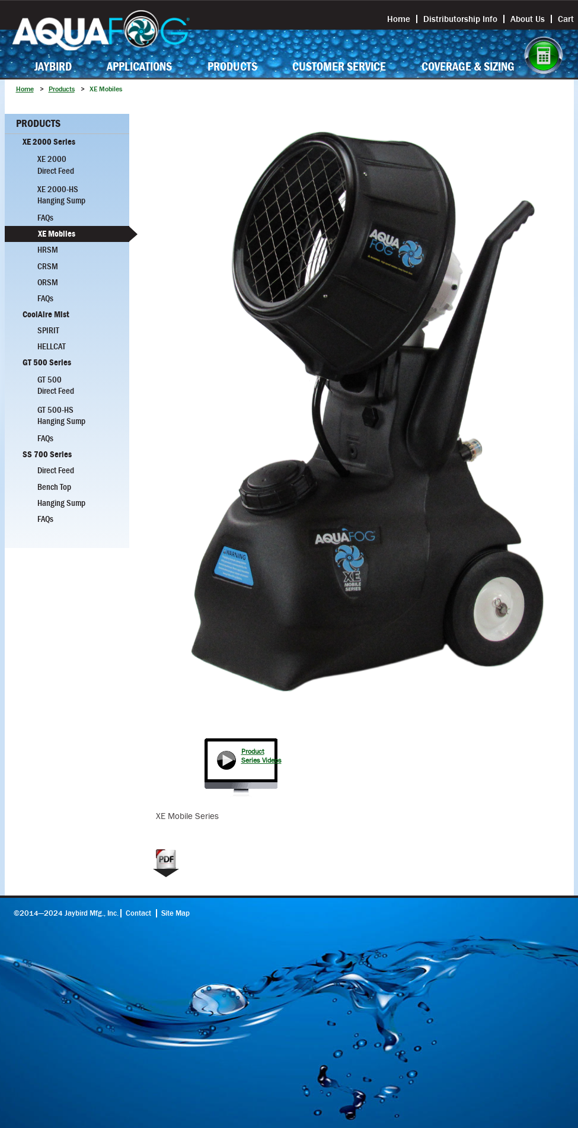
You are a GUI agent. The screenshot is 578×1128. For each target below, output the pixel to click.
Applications (139, 67)
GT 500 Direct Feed (55, 385)
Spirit (48, 330)
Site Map (175, 913)
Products (232, 67)
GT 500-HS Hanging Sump (61, 415)
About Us (527, 19)
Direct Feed (55, 470)
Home (398, 19)
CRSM (47, 266)
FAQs (45, 217)
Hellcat (51, 346)
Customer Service (339, 67)
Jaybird (53, 67)
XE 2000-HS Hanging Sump (61, 195)
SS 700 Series (47, 454)
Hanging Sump (61, 503)
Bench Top (54, 487)
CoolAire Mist (46, 314)
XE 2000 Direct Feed (55, 165)
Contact (138, 913)
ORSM (47, 282)
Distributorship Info (460, 19)
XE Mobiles (56, 233)
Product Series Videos (261, 755)
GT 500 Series (47, 362)
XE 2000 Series (49, 141)
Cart (566, 19)
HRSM (47, 249)
